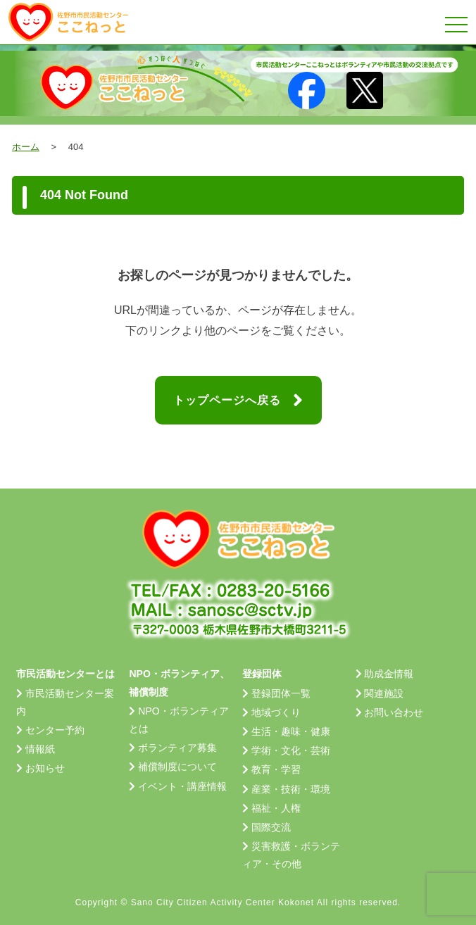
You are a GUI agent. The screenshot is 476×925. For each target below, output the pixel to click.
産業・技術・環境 (290, 789)
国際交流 (271, 827)
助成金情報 (388, 673)
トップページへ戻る (238, 400)
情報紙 (40, 749)
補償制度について (177, 766)
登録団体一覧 (281, 693)
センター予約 (54, 730)
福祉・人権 (276, 808)
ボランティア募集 (177, 747)
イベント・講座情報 (182, 786)
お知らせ (45, 768)
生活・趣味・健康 (290, 731)
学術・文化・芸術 (290, 750)
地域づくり (276, 712)
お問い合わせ (393, 712)
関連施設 (383, 693)
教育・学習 (276, 769)
